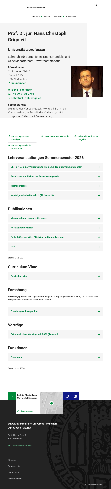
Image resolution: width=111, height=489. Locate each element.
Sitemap (12, 460)
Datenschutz (14, 466)
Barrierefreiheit (15, 478)
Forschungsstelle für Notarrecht (21, 147)
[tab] (55, 167)
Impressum (13, 472)
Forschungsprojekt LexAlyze (20, 138)
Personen (58, 17)
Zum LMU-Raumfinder (21, 445)
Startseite (36, 17)
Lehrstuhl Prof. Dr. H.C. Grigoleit (89, 138)
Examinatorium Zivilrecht (57, 136)
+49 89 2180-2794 (22, 93)
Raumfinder (18, 83)
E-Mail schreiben (21, 89)
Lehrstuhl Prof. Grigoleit (26, 98)
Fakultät (47, 17)
